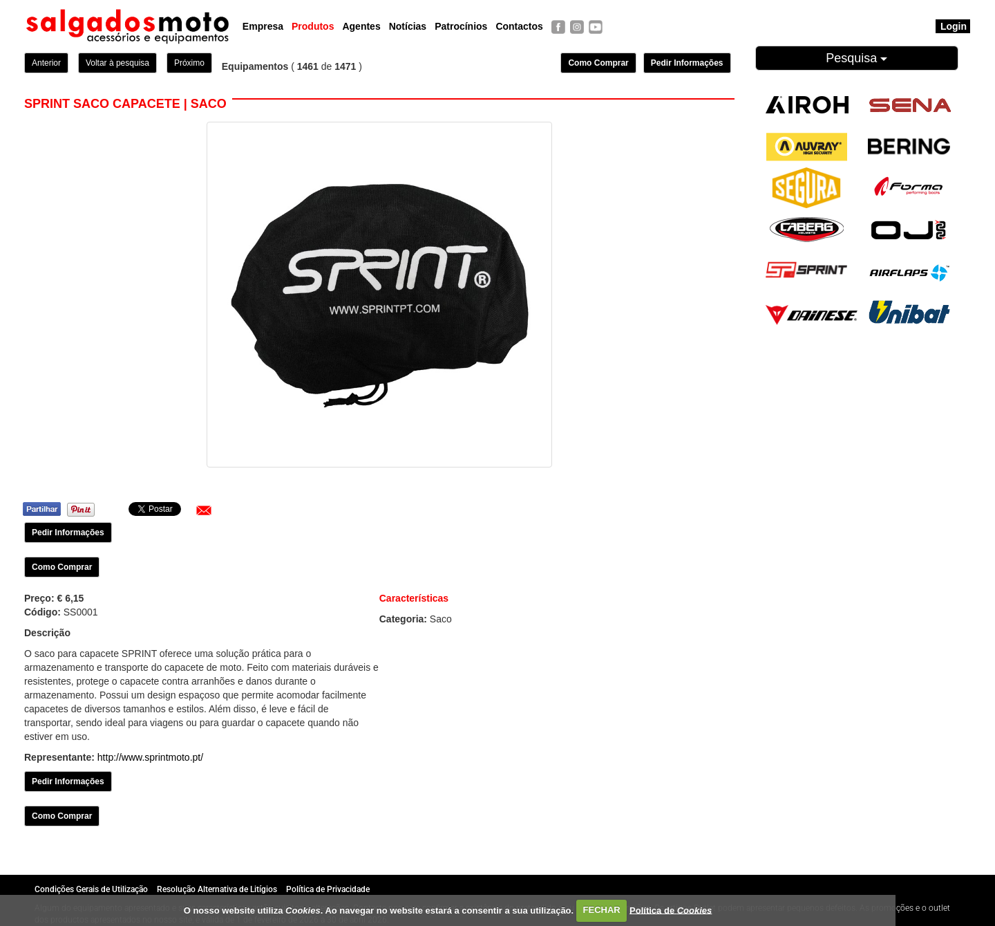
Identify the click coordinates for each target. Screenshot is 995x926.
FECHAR (601, 910)
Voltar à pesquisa (117, 63)
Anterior (46, 63)
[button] (203, 510)
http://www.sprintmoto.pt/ (150, 757)
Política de (670, 910)
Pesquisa (856, 58)
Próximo (189, 63)
